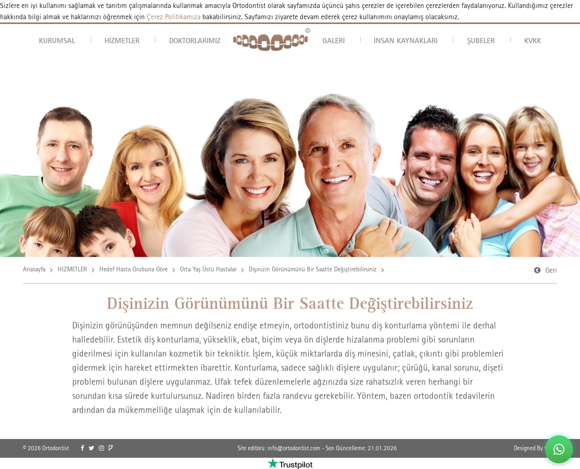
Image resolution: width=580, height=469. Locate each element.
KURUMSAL (57, 40)
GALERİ (333, 40)
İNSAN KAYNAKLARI (406, 40)
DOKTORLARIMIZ (195, 40)
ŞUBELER (481, 40)
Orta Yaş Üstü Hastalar (208, 270)
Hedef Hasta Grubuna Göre (133, 270)
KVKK (532, 40)
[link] (82, 448)
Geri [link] (551, 271)
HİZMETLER (122, 40)
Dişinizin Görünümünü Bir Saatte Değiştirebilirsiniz (313, 270)
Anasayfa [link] (34, 270)
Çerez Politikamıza (174, 16)
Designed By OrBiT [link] (535, 448)
